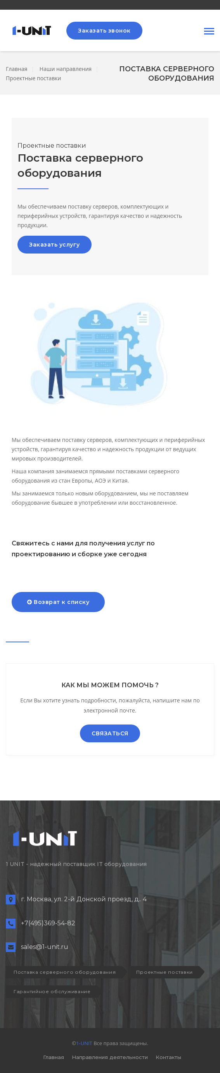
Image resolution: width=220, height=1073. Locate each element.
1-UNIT (84, 1043)
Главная (17, 68)
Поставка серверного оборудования (65, 972)
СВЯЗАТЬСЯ (110, 733)
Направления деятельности (110, 1057)
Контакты (168, 1057)
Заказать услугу (54, 244)
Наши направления (66, 68)
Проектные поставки (33, 78)
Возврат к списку (58, 602)
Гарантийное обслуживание (52, 991)
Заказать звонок (104, 30)
